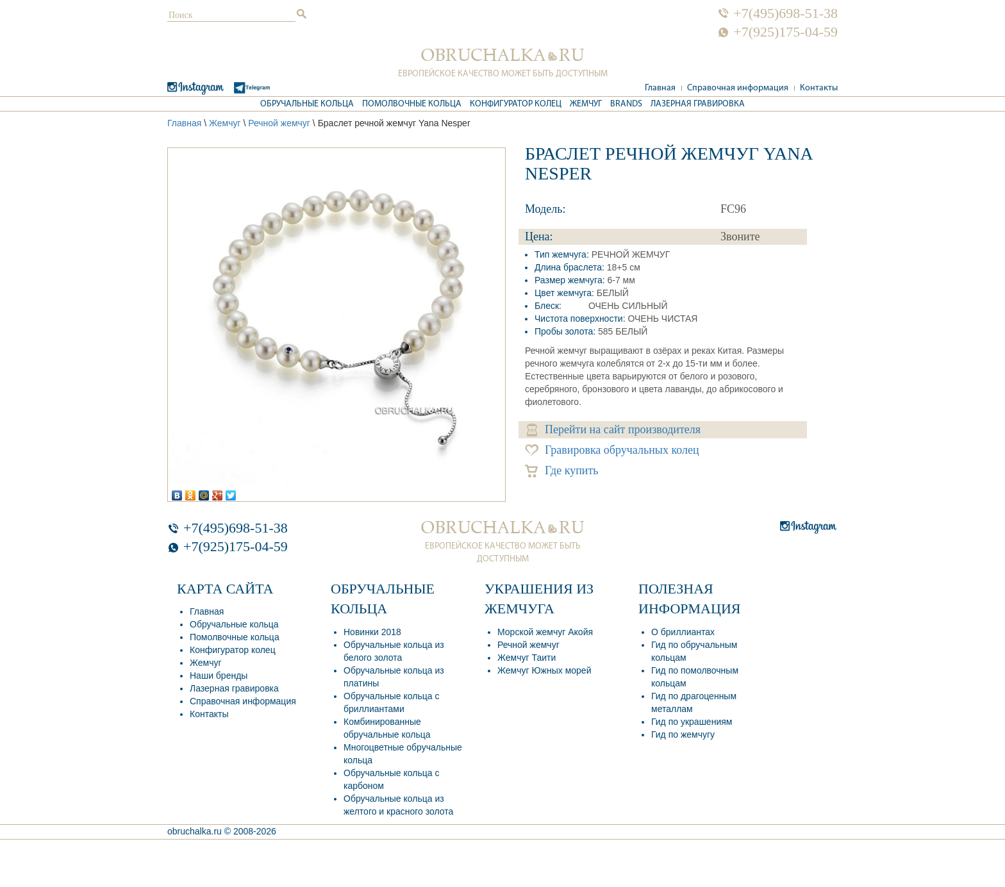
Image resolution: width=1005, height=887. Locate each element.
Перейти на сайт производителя (614, 429)
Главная (660, 88)
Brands (626, 104)
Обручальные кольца (307, 104)
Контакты (819, 88)
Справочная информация (737, 88)
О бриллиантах (683, 632)
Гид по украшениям (691, 722)
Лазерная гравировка (698, 104)
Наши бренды (218, 675)
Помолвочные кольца (411, 104)
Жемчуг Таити (526, 657)
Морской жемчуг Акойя (545, 632)
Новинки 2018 (372, 632)
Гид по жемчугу (683, 734)
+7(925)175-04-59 (785, 32)
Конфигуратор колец (515, 104)
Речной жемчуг (279, 123)
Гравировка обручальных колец (612, 450)
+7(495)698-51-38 (785, 13)
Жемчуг (586, 104)
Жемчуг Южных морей (544, 670)
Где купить (562, 470)
